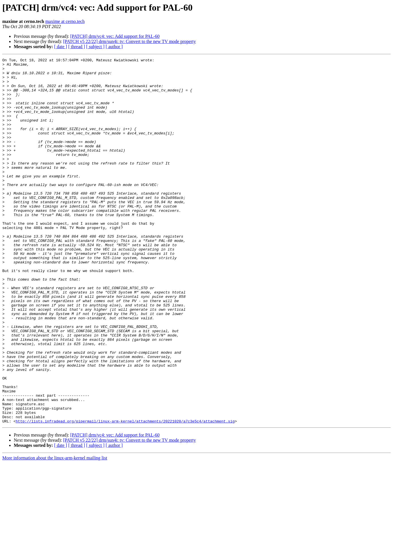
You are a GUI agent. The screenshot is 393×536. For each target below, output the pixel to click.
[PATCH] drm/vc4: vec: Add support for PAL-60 (115, 36)
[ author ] (114, 46)
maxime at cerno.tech (65, 21)
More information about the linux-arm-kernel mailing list (54, 531)
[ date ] (60, 46)
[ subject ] (95, 46)
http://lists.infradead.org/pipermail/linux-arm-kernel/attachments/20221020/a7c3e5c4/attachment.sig (125, 494)
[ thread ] (76, 46)
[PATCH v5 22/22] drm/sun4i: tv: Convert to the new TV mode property (129, 41)
